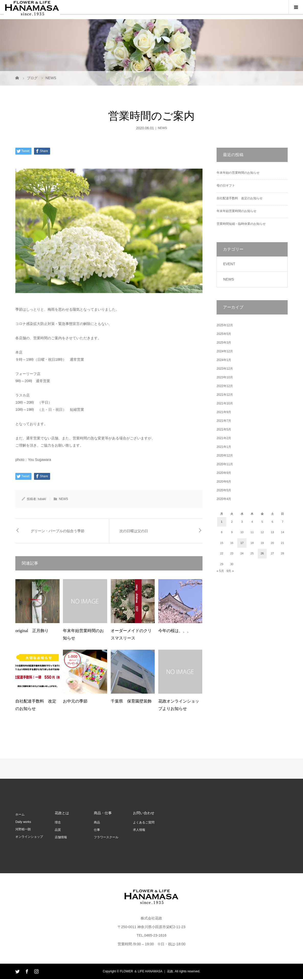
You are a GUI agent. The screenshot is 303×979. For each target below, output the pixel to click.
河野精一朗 (23, 829)
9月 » (230, 571)
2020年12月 (225, 455)
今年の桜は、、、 (174, 630)
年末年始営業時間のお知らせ (236, 211)
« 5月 (220, 571)
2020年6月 (224, 481)
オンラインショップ (29, 836)
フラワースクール (106, 837)
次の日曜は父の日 (133, 531)
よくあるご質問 (143, 822)
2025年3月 (224, 342)
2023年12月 (225, 368)
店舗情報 (61, 837)
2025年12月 (225, 325)
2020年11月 (225, 464)
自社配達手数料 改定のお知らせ (240, 198)
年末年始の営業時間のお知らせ (238, 172)
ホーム (20, 814)
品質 (58, 830)
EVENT (229, 264)
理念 (58, 822)
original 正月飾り (32, 630)
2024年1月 (224, 360)
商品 (97, 822)
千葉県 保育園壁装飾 (131, 701)
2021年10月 (225, 403)
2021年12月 (225, 395)
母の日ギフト (226, 185)
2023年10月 (225, 377)
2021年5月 (224, 429)
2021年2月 (224, 438)
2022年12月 (225, 386)
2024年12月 (225, 351)
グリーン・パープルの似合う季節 (57, 531)
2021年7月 (224, 421)
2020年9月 (224, 473)
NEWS (162, 128)
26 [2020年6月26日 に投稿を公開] (262, 553)
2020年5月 (224, 490)
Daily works (23, 822)
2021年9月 (224, 412)
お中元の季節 (75, 701)
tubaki (42, 499)
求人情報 (139, 830)
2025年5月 (224, 334)
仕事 (97, 830)
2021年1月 (224, 447)
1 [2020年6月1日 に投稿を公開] (221, 521)
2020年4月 (224, 499)
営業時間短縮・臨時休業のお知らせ (241, 224)
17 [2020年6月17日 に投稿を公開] (241, 542)
